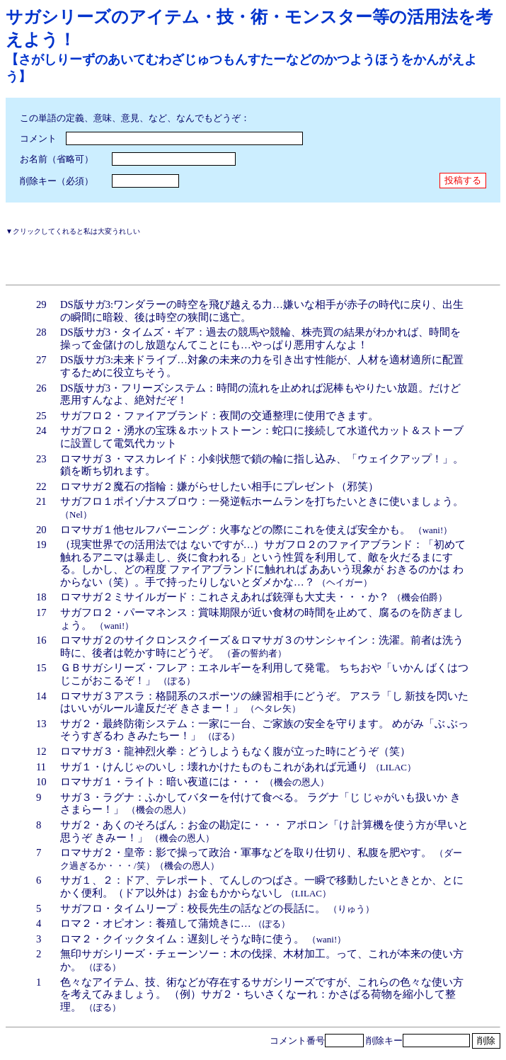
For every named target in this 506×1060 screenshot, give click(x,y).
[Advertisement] (171, 257)
